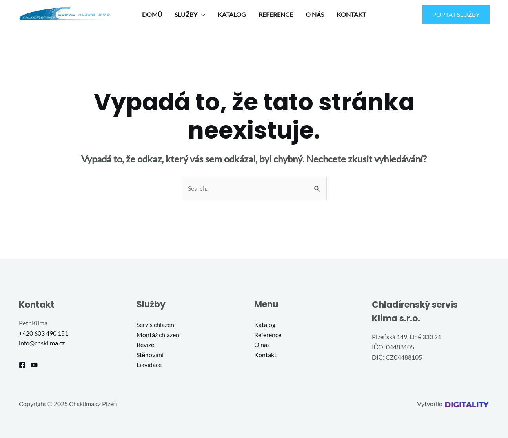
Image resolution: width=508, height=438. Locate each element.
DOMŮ (152, 14)
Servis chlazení (156, 324)
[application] (201, 14)
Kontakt (265, 354)
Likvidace (149, 364)
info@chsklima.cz (42, 343)
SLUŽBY (190, 14)
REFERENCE (276, 14)
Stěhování (150, 354)
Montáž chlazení (159, 334)
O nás (262, 344)
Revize (145, 344)
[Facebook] (22, 365)
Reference (267, 334)
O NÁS (315, 14)
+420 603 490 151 (43, 333)
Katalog (264, 324)
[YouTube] (34, 365)
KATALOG (232, 14)
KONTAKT (351, 14)
